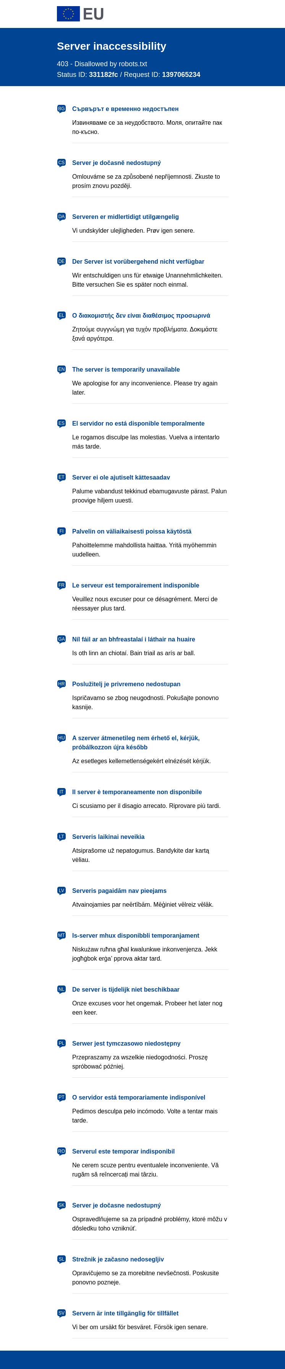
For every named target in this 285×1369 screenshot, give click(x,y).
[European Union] (80, 13)
